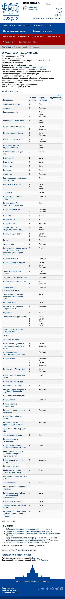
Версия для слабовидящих (47, 18)
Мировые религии (10, 224)
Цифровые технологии (12, 184)
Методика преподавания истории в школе (13, 307)
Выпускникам (53, 36)
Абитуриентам (9, 36)
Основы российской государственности (11, 146)
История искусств (10, 220)
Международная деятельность (16, 31)
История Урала (9, 358)
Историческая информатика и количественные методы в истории (14, 514)
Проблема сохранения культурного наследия (12, 471)
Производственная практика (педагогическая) (27, 538)
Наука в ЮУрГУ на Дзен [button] (47, 588)
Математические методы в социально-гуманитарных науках (13, 296)
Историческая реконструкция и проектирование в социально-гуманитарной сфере (15, 251)
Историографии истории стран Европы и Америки (13, 424)
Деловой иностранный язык (14, 121)
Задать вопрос (8, 588)
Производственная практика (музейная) (24, 531)
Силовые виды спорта (11, 340)
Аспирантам (38, 36)
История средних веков (12, 234)
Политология (8, 162)
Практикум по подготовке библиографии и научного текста (13, 346)
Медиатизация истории (12, 435)
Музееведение (8, 244)
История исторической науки (14, 281)
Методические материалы (16, 554)
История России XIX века (13, 133)
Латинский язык (9, 302)
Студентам (23, 36)
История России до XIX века (14, 127)
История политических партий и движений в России (14, 446)
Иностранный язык (10, 112)
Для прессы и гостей (28, 42)
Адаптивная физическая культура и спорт (13, 330)
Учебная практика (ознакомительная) (23, 542)
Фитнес (5, 336)
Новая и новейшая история (14, 263)
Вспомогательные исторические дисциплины (13, 229)
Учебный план (10, 91)
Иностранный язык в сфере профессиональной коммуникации (14, 495)
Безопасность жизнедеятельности (11, 289)
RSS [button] (37, 588)
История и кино (9, 400)
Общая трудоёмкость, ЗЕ (56, 98)
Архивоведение (9, 483)
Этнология (7, 215)
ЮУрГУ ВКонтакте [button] (42, 588)
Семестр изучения (32, 99)
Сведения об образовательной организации (32, 581)
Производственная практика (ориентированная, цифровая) (32, 533)
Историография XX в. (11, 466)
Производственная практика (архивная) (24, 529)
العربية (59, 12)
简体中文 (58, 15)
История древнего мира (12, 209)
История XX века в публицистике (10, 440)
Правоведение (8, 158)
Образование (24, 25)
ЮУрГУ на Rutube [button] (52, 588)
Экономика (7, 174)
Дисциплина (8, 100)
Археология (7, 193)
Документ (42, 69)
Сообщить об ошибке (10, 590)
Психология (7, 170)
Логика (5, 240)
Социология (7, 166)
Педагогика (7, 313)
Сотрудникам (9, 42)
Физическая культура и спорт (15, 317)
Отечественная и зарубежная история (31, 67)
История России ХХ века (12, 139)
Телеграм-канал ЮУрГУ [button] (57, 588)
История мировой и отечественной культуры (13, 204)
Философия (7, 108)
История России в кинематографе (10, 405)
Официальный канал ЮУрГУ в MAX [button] (61, 588)
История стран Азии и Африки (15, 369)
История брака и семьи (12, 501)
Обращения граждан (10, 592)
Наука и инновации (42, 25)
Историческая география (13, 386)
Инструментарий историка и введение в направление (14, 391)
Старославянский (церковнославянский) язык (14, 353)
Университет (9, 25)
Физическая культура (11, 104)
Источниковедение (10, 259)
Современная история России (15, 277)
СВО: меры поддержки (33, 8)
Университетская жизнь (43, 31)
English (59, 9)
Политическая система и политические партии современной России (13, 454)
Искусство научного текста (14, 396)
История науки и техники (13, 381)
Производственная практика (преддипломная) (27, 540)
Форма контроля (43, 99)
